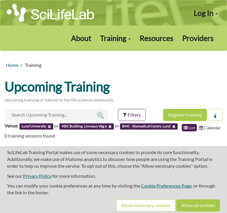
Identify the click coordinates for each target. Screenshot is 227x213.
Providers (197, 38)
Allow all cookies (198, 205)
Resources (156, 38)
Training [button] (115, 38)
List (189, 127)
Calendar (210, 127)
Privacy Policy (37, 176)
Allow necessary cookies (145, 205)
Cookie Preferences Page (166, 185)
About (81, 38)
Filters (132, 114)
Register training (185, 114)
